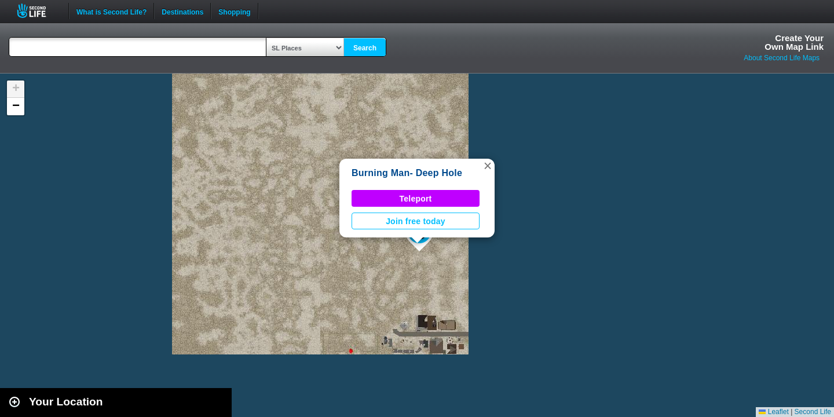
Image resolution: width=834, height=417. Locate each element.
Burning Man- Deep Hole (407, 173)
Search (364, 48)
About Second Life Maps (782, 58)
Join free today (415, 221)
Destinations (182, 11)
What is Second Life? (111, 11)
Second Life (38, 11)
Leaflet (773, 412)
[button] (488, 166)
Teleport (416, 198)
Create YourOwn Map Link (794, 42)
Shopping (234, 11)
